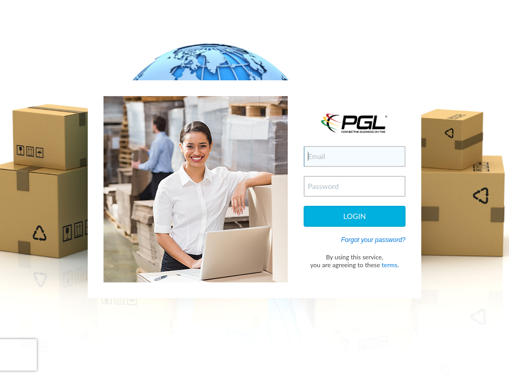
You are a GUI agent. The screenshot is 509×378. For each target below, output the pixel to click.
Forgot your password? (373, 240)
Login (355, 216)
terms (390, 265)
